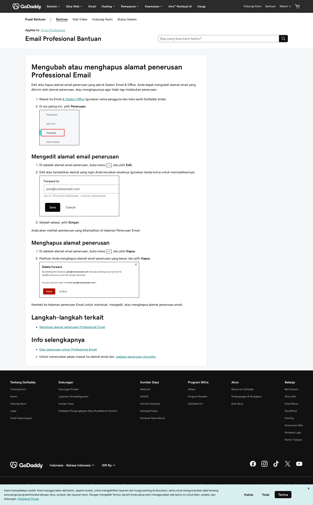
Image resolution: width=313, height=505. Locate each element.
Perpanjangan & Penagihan (246, 396)
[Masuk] (286, 6)
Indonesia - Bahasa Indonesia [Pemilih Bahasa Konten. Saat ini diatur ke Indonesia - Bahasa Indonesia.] (72, 465)
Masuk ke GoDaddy (242, 389)
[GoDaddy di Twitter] (287, 466)
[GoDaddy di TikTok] (276, 466)
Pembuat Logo (293, 432)
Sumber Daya (66, 403)
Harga (201, 6)
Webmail (145, 389)
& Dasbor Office (73, 99)
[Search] (283, 38)
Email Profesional (53, 30)
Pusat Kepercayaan (21, 418)
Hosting (289, 418)
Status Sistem (127, 19)
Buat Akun (237, 403)
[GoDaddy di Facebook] (253, 466)
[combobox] (218, 38)
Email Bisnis (291, 403)
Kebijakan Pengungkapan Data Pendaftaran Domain (87, 411)
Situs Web (290, 396)
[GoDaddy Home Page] (26, 465)
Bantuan (62, 19)
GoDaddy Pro (195, 403)
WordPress (291, 411)
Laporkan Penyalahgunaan (73, 396)
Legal (13, 411)
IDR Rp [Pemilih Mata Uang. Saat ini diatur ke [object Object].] (109, 465)
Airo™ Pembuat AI (180, 6)
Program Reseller (197, 396)
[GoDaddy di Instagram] (264, 466)
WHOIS (144, 396)
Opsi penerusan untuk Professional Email (68, 349)
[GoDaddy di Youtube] (299, 466)
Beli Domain (291, 389)
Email (92, 6)
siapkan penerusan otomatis (136, 356)
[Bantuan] (270, 6)
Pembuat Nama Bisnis (152, 418)
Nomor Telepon (293, 439)
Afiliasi (191, 389)
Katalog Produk (149, 411)
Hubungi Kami (102, 19)
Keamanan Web (294, 425)
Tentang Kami (18, 389)
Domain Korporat (150, 403)
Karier (13, 396)
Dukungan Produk (68, 389)
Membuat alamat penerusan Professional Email (72, 327)
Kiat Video (80, 19)
